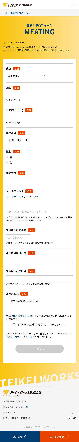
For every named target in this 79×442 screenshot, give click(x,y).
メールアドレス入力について (22, 197)
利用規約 (30, 336)
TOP (5, 12)
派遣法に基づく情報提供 (15, 418)
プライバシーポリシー (14, 407)
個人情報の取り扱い (23, 315)
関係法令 (7, 412)
